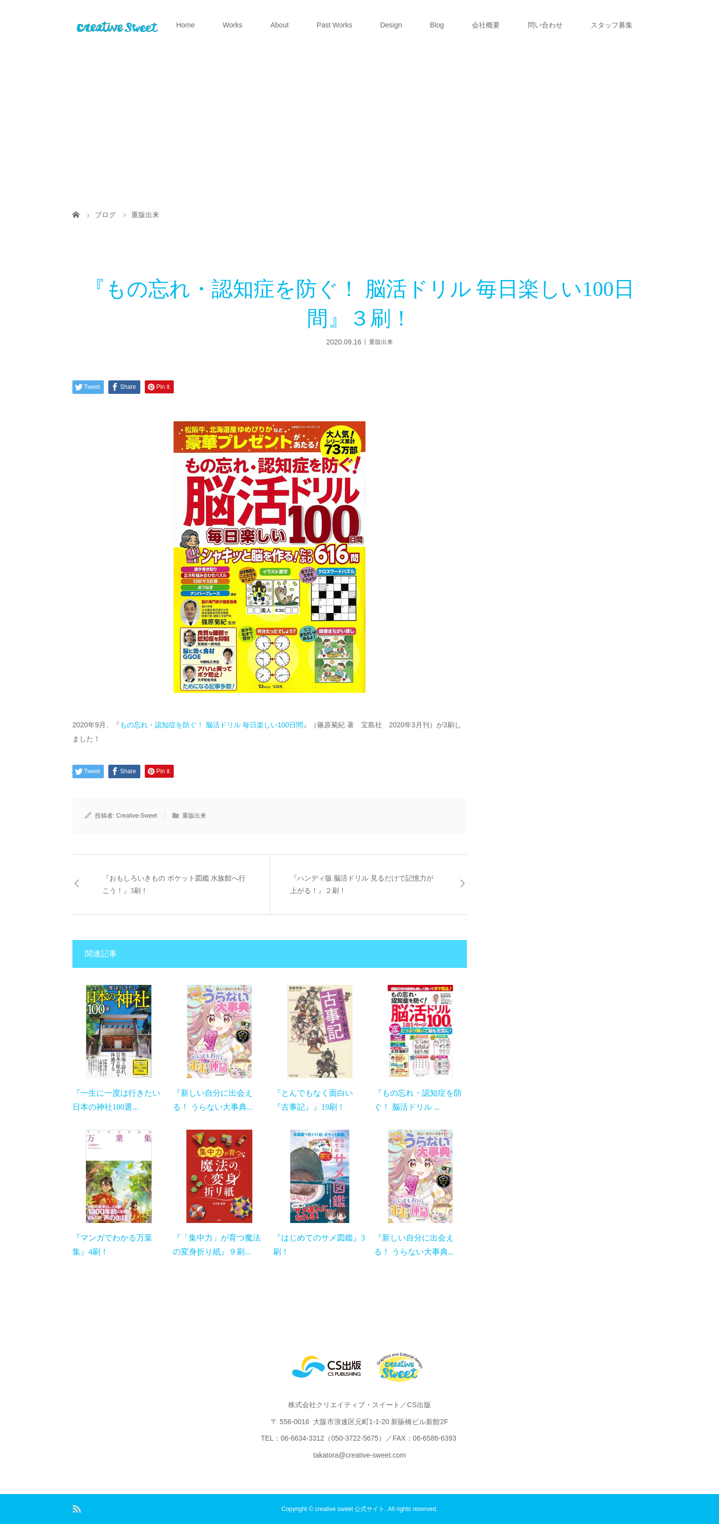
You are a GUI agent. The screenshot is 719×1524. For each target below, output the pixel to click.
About (279, 25)
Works (232, 25)
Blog (437, 25)
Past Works (334, 25)
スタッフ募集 (612, 25)
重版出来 (381, 341)
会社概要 (486, 25)
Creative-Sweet (136, 815)
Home (185, 25)
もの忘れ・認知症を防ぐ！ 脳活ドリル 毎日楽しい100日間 (211, 725)
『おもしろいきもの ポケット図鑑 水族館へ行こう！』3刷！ (174, 885)
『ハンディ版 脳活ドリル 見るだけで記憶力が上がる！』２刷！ (361, 885)
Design (391, 25)
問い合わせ (545, 25)
